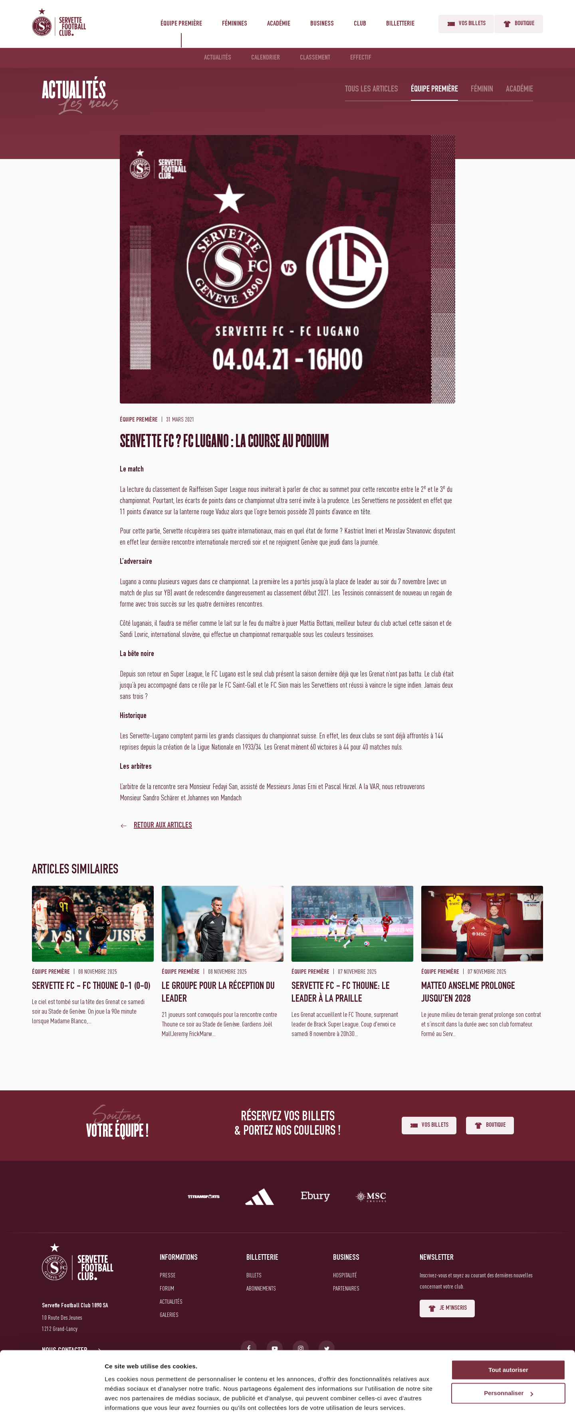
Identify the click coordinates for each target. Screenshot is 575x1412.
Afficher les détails (132, 1396)
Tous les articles (371, 89)
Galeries (169, 1314)
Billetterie (400, 24)
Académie (278, 24)
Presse (168, 1275)
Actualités (217, 58)
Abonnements (261, 1288)
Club (360, 24)
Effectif (360, 58)
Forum (167, 1288)
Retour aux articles (163, 826)
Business (322, 24)
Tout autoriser (508, 1336)
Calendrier (265, 58)
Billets (254, 1275)
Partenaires (346, 1288)
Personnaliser (508, 1359)
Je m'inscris (447, 1309)
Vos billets (466, 24)
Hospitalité (345, 1275)
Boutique (519, 24)
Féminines (234, 24)
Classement (315, 58)
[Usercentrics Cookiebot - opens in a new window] (52, 1396)
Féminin (482, 89)
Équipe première (181, 24)
